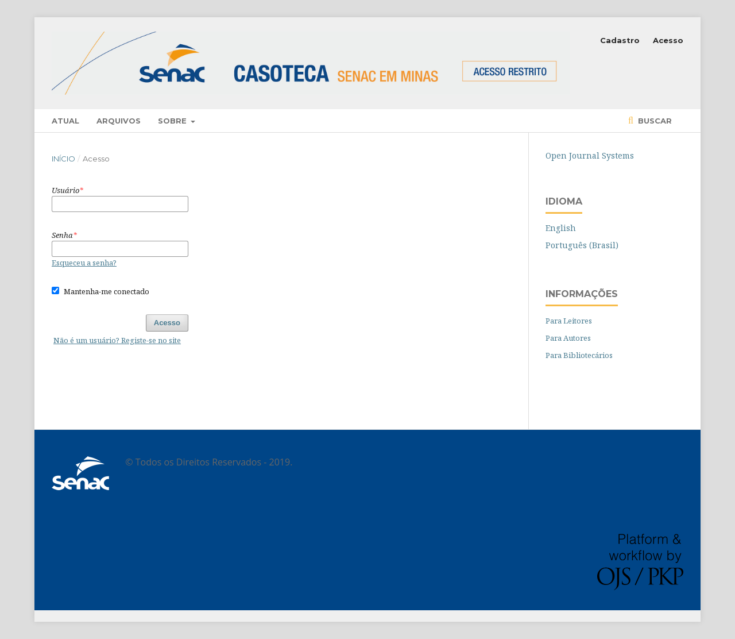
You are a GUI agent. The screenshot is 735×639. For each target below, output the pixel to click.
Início (63, 158)
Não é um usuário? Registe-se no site (117, 340)
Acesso (668, 40)
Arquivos (118, 120)
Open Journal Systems (590, 155)
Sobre (173, 120)
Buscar (654, 120)
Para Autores (568, 338)
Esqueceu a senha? (84, 262)
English (561, 227)
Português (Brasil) (582, 245)
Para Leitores (569, 320)
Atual (65, 120)
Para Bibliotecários (579, 355)
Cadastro (620, 40)
